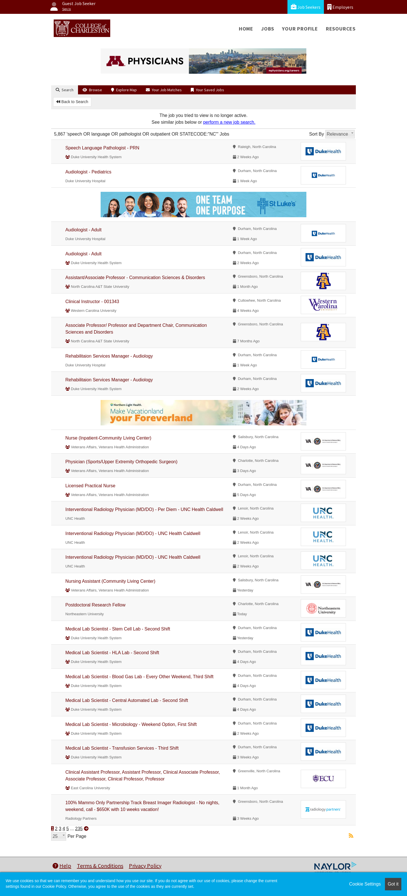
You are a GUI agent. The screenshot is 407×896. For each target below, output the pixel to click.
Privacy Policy (145, 865)
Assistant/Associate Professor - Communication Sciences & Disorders (135, 277)
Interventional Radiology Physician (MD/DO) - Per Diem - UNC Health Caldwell (144, 509)
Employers (340, 6)
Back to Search (72, 101)
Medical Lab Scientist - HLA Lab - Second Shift (112, 652)
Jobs (267, 28)
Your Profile (300, 28)
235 (79, 828)
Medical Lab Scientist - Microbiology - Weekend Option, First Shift (131, 724)
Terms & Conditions (100, 865)
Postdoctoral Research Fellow (95, 605)
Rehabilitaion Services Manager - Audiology (109, 356)
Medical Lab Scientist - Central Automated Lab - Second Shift (126, 700)
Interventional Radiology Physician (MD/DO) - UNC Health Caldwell (132, 533)
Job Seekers (306, 6)
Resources (341, 28)
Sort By (316, 134)
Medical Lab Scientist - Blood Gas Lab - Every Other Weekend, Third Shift (139, 676)
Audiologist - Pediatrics (88, 171)
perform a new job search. (229, 122)
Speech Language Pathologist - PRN (102, 147)
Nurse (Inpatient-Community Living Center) (108, 438)
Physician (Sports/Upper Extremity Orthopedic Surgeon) (121, 461)
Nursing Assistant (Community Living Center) (110, 581)
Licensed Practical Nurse (90, 485)
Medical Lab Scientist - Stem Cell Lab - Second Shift (117, 629)
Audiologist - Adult (83, 229)
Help (62, 865)
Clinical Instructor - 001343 (92, 301)
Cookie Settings (365, 884)
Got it (393, 884)
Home (246, 28)
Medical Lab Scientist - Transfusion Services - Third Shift (122, 748)
